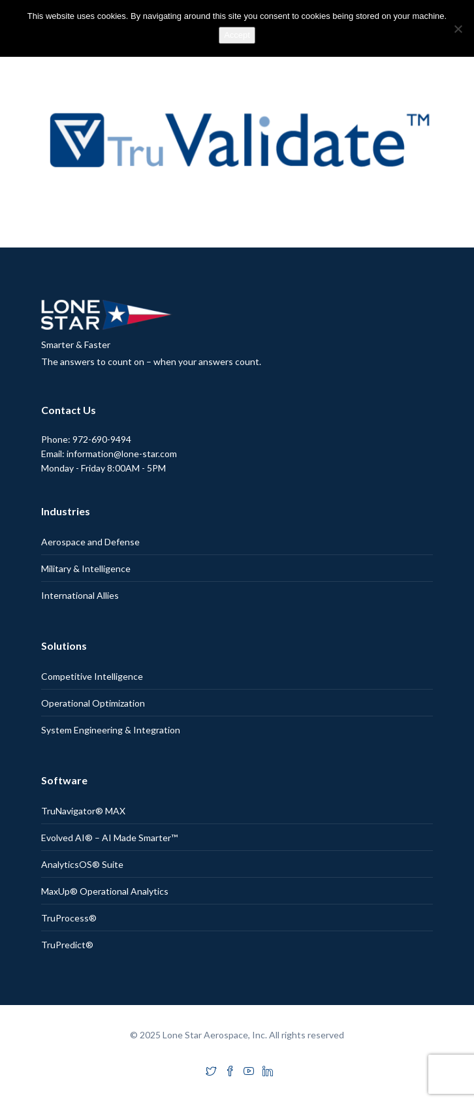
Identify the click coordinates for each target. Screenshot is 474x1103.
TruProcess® (69, 917)
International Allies (80, 595)
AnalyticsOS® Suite (82, 864)
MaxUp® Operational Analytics (104, 891)
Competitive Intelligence (92, 676)
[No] (457, 28)
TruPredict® (67, 944)
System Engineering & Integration (110, 729)
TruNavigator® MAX (83, 810)
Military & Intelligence (86, 568)
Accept (237, 35)
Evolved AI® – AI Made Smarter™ (109, 837)
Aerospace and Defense (90, 541)
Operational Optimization (93, 703)
